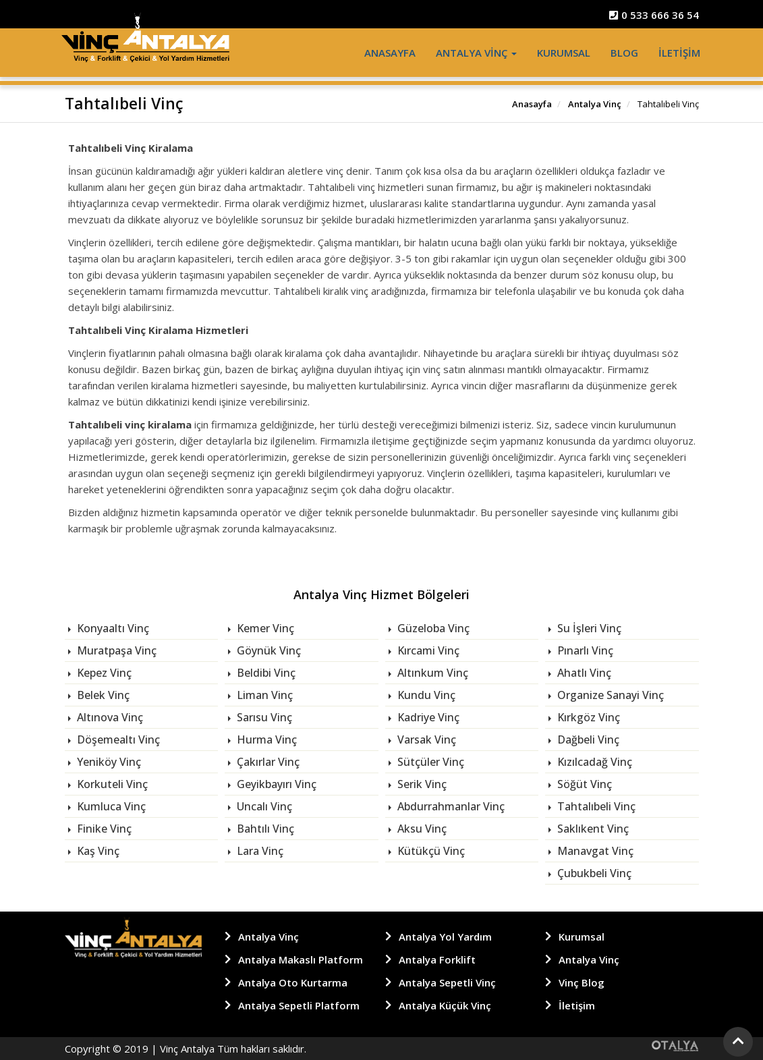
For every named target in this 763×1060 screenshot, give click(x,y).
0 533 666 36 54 (653, 15)
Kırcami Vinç (427, 650)
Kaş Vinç (96, 850)
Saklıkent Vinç (592, 828)
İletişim (679, 52)
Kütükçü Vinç (430, 850)
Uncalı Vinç (263, 806)
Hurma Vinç (265, 739)
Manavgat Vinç (594, 850)
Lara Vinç (258, 850)
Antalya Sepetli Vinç (447, 982)
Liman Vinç (263, 695)
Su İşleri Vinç (588, 628)
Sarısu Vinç (263, 717)
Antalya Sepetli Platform (299, 1005)
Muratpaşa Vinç (115, 650)
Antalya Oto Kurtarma (292, 982)
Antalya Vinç (476, 52)
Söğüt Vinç (583, 784)
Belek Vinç (102, 695)
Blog (624, 52)
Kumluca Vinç (110, 806)
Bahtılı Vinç (264, 828)
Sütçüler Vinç (429, 761)
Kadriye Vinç (427, 717)
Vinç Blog (581, 982)
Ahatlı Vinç (583, 672)
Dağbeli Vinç (587, 739)
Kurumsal (563, 52)
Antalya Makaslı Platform (300, 959)
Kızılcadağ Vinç (593, 761)
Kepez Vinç (103, 672)
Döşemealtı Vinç (117, 739)
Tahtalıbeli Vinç (595, 806)
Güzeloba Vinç (432, 628)
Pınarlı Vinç (584, 650)
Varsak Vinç (425, 739)
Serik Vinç (421, 784)
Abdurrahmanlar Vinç (450, 806)
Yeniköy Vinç (107, 761)
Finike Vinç (103, 828)
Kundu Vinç (425, 695)
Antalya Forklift (437, 959)
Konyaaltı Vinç (111, 628)
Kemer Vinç (264, 628)
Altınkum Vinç (431, 672)
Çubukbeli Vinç (593, 873)
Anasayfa (390, 52)
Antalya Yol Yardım (445, 936)
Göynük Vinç (267, 650)
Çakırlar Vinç (267, 761)
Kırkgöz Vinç (587, 717)
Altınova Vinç (108, 717)
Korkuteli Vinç (111, 784)
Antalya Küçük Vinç (445, 1005)
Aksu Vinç (421, 828)
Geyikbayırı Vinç (275, 784)
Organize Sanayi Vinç (609, 695)
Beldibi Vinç (264, 672)
